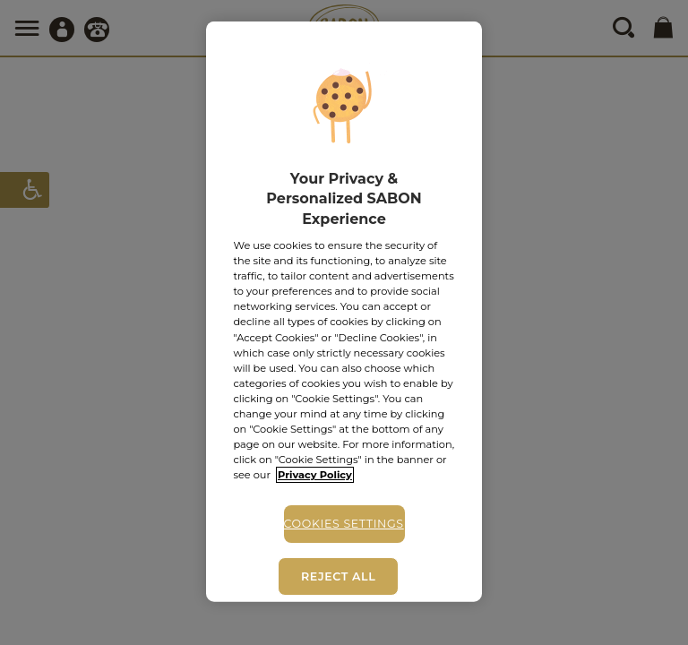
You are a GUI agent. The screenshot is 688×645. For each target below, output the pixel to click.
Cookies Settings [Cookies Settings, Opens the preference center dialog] (344, 523)
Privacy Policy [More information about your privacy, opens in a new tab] (315, 475)
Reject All (338, 576)
